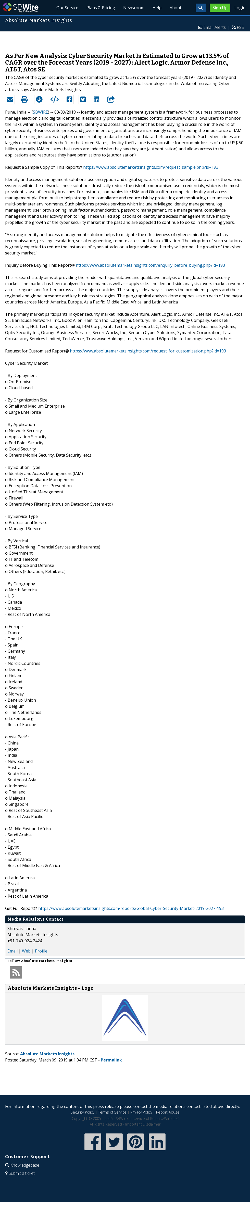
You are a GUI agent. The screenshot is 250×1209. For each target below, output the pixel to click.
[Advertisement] (125, 39)
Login (239, 7)
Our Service (67, 7)
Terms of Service (112, 1112)
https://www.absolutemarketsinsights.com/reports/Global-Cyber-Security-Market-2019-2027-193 (131, 908)
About (175, 7)
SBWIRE (40, 112)
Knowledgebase (24, 1165)
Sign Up (220, 7)
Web (26, 951)
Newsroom (133, 7)
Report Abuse (168, 1112)
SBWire (21, 8)
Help (157, 7)
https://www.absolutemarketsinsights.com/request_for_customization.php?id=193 (148, 351)
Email (12, 951)
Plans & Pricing (100, 7)
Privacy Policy (141, 1112)
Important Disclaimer (142, 1124)
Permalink (111, 1060)
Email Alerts (214, 27)
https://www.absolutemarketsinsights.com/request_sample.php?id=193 (150, 167)
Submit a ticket (22, 1173)
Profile (41, 951)
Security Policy (82, 1112)
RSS (240, 27)
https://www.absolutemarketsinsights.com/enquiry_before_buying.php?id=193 (150, 265)
